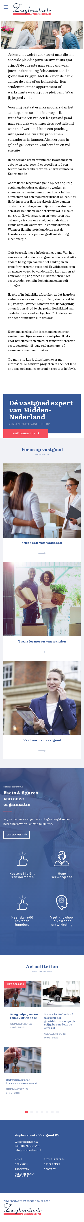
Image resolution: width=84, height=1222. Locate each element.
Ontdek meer (14, 834)
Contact (50, 1169)
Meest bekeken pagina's (25, 1175)
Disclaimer (52, 1164)
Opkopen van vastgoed (42, 543)
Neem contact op (24, 433)
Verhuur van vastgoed (42, 740)
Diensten (21, 1164)
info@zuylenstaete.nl (28, 1150)
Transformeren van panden (42, 641)
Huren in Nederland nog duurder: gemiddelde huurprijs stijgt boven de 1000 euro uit (59, 1021)
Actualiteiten (54, 1159)
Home (18, 1159)
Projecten (22, 1169)
